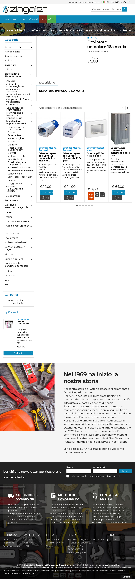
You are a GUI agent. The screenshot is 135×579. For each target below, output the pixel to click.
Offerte (51, 19)
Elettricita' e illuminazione (13, 75)
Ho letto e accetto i (77, 476)
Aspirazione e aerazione (13, 90)
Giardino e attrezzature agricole (16, 206)
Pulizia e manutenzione (18, 226)
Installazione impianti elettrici (16, 122)
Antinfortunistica (14, 47)
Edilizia (8, 69)
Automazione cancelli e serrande (18, 95)
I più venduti (33, 19)
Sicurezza (10, 254)
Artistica (9, 60)
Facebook (114, 539)
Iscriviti (125, 471)
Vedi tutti (23, 353)
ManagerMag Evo (110, 565)
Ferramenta (11, 200)
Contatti (22, 19)
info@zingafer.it (77, 552)
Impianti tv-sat (14, 118)
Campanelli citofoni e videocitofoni (17, 100)
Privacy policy (10, 539)
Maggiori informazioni (24, 573)
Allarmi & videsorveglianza (15, 85)
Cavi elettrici (12, 104)
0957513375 (119, 2)
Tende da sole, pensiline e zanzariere (16, 264)
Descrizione (47, 82)
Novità (42, 19)
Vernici (8, 284)
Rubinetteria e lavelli (16, 242)
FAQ (14, 19)
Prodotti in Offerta (55, 542)
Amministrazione (11, 546)
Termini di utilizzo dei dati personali (105, 476)
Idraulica (9, 212)
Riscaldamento (13, 233)
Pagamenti (8, 542)
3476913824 (75, 549)
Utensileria (11, 275)
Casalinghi (10, 65)
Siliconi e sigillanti (14, 259)
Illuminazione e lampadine (14, 114)
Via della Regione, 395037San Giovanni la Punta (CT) (86, 541)
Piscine (8, 217)
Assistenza (82, 2)
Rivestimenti (11, 238)
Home (6, 19)
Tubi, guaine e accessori (14, 184)
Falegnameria (12, 196)
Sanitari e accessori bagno (15, 248)
